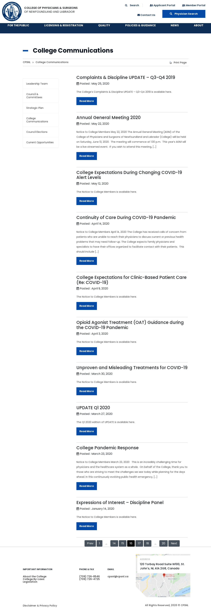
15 (122, 543)
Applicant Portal (162, 5)
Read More (86, 101)
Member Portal (193, 5)
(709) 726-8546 (89, 576)
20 (163, 543)
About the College (35, 576)
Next (174, 543)
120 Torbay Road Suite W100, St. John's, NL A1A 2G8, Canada (162, 566)
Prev (90, 543)
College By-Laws (33, 579)
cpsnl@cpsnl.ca (118, 576)
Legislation (30, 582)
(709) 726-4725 (89, 579)
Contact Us (146, 15)
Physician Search (184, 14)
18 (147, 543)
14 (114, 543)
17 (139, 543)
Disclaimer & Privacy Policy (40, 605)
